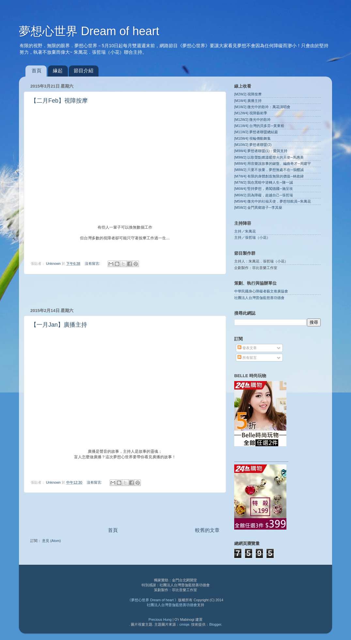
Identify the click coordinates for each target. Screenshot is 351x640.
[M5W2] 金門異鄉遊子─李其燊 (258, 207)
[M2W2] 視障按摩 (248, 94)
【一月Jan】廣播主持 (59, 324)
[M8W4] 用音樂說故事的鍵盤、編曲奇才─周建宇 (272, 163)
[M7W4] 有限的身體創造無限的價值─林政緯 (269, 176)
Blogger (215, 624)
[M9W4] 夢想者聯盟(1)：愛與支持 (260, 151)
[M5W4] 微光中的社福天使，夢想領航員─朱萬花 (272, 201)
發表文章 (247, 348)
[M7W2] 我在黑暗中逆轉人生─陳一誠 (263, 182)
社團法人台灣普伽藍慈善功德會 (259, 298)
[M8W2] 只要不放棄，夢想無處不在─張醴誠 (269, 170)
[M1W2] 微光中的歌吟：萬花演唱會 (262, 107)
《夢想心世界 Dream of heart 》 (153, 600)
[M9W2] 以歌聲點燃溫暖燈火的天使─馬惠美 (269, 157)
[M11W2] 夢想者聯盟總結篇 (256, 132)
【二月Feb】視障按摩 (59, 100)
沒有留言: (93, 263)
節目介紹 (83, 70)
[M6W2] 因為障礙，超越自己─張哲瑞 (263, 195)
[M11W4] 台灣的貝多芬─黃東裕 (259, 126)
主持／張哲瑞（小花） (252, 237)
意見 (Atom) (51, 541)
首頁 (36, 70)
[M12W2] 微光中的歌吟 (252, 119)
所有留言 (247, 358)
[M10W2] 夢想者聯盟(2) (252, 145)
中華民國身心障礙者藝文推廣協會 (261, 291)
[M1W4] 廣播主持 (248, 101)
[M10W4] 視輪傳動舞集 (252, 138)
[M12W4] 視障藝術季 (250, 113)
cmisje (184, 624)
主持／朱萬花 (245, 231)
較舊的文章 (207, 530)
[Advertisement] (125, 291)
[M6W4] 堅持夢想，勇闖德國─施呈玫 (263, 189)
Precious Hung (160, 619)
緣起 (58, 70)
